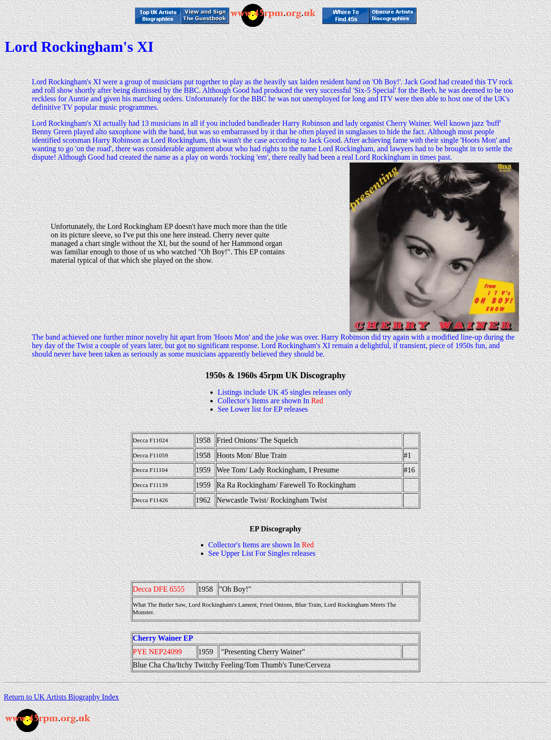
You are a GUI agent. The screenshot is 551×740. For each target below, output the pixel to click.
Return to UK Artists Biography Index (61, 697)
